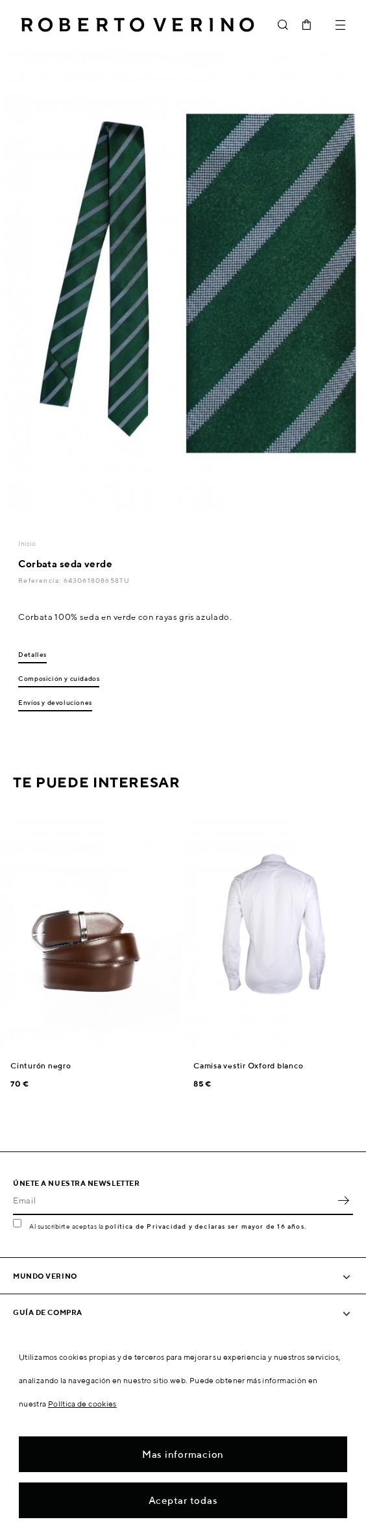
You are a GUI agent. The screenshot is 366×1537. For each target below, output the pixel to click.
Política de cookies (82, 1403)
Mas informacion (183, 1454)
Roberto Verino (137, 24)
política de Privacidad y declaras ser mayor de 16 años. (205, 1226)
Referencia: (40, 580)
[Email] (173, 1201)
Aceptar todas (183, 1500)
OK (343, 1201)
